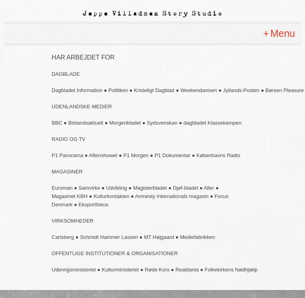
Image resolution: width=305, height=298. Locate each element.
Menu (282, 33)
